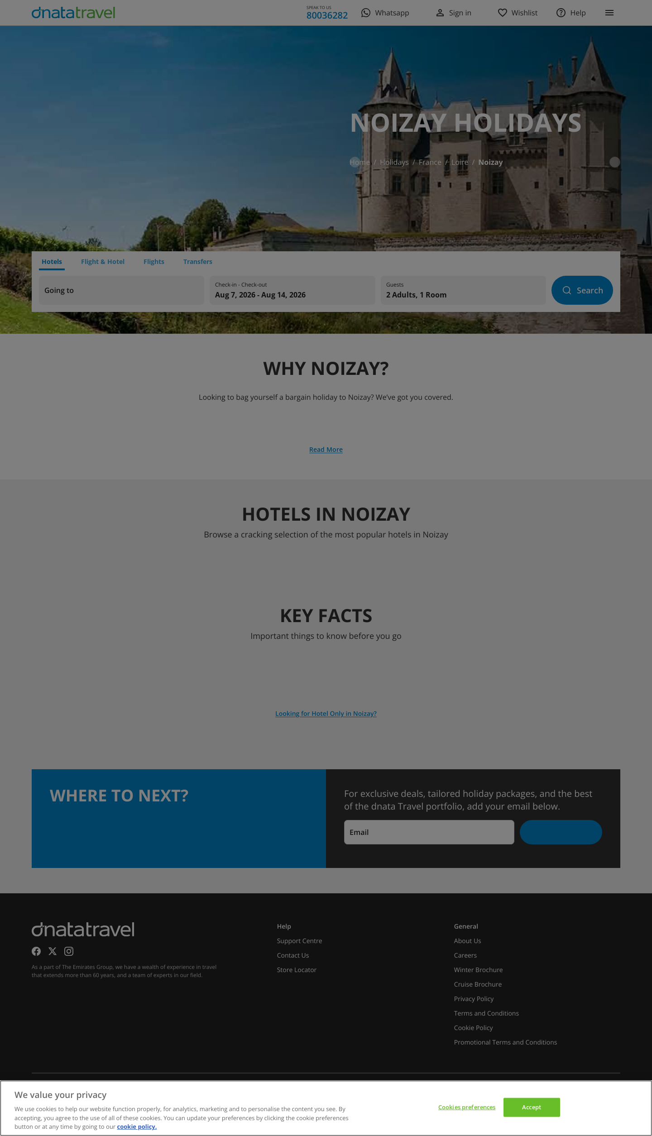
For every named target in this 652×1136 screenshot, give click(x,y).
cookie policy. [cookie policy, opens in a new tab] (137, 1126)
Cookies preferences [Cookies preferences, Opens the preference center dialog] (466, 1107)
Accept (531, 1107)
